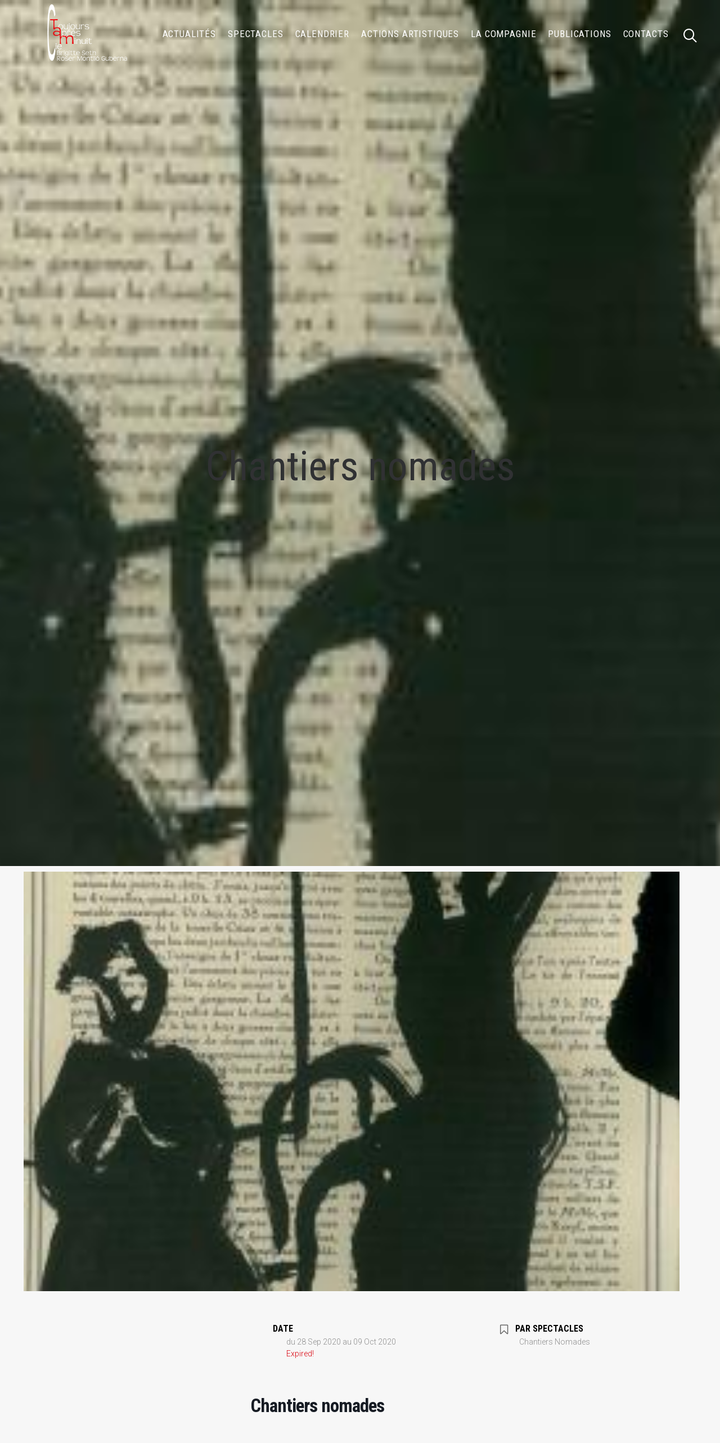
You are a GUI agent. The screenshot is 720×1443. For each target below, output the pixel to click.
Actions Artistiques (410, 33)
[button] (695, 33)
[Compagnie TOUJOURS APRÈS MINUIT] (86, 33)
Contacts (646, 33)
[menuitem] (190, 33)
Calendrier (322, 33)
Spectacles (256, 33)
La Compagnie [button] (503, 33)
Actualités (190, 33)
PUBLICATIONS (579, 33)
